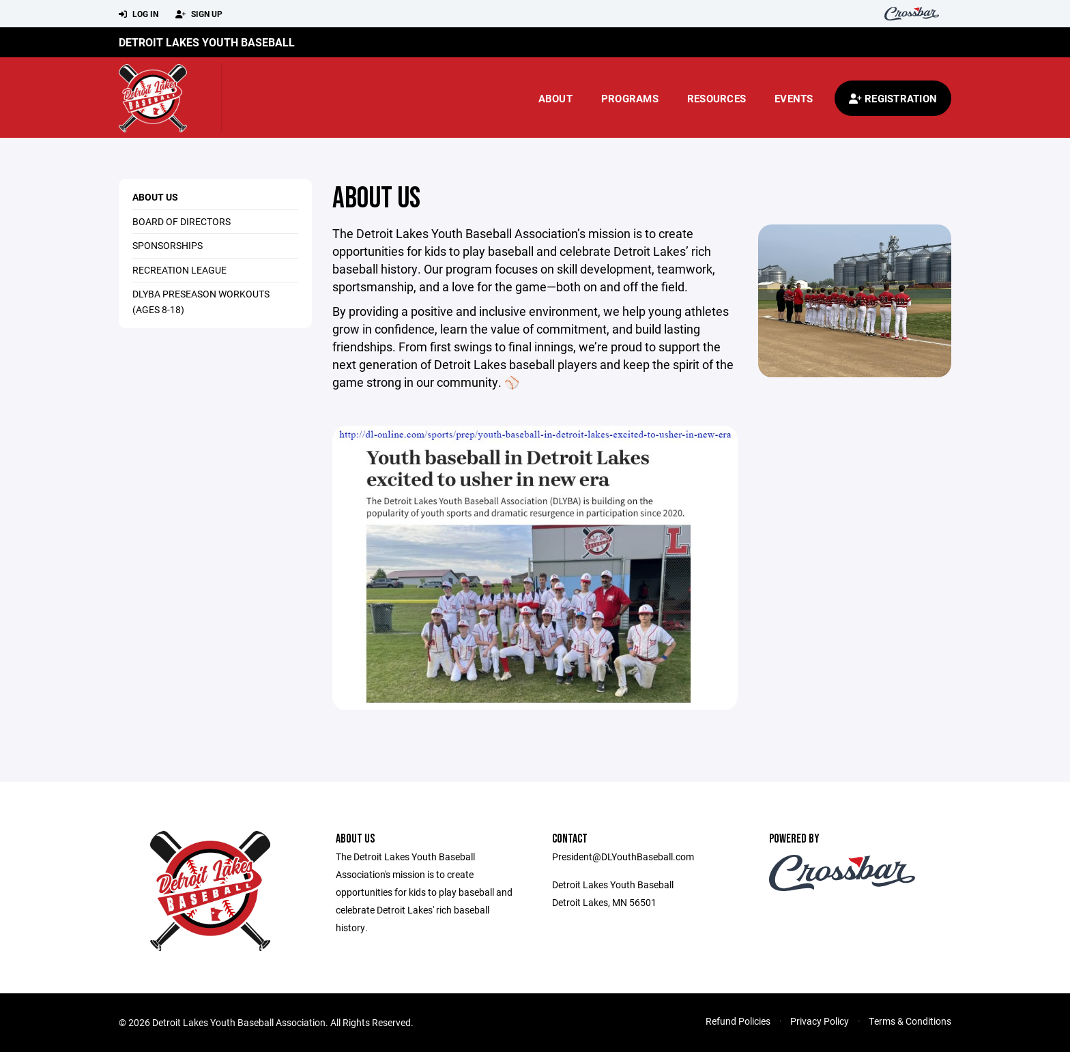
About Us (155, 196)
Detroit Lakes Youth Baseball (207, 42)
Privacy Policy (819, 1020)
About (555, 98)
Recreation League (179, 269)
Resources (716, 98)
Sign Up (198, 14)
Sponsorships (167, 245)
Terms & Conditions (910, 1020)
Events (794, 98)
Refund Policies (738, 1020)
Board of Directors (181, 221)
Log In (138, 14)
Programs (630, 98)
